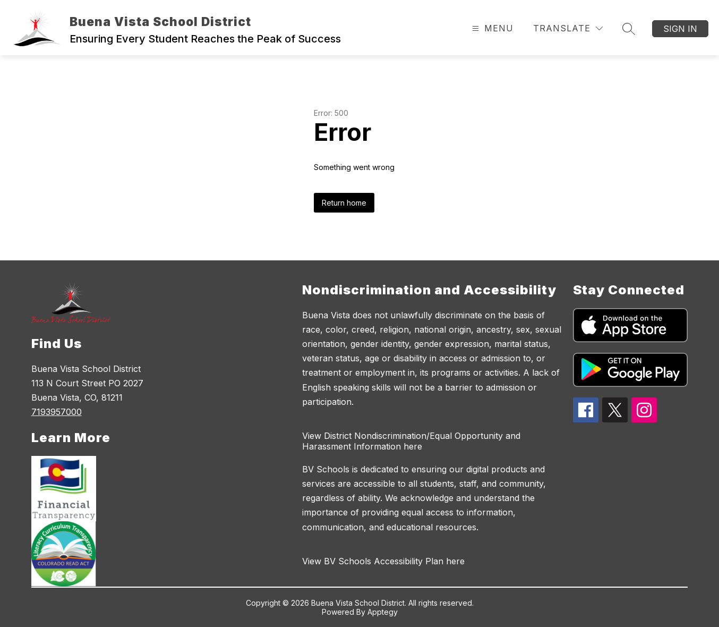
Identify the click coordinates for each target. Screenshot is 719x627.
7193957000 (56, 411)
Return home (344, 202)
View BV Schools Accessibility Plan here (383, 561)
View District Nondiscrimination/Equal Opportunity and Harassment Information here (411, 441)
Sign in (680, 28)
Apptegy (382, 611)
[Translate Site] (567, 28)
